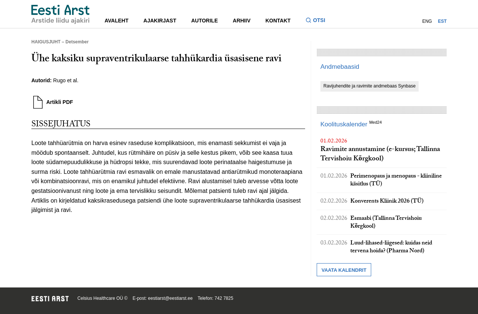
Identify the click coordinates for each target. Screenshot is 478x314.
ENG (427, 21)
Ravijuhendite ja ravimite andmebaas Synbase (369, 86)
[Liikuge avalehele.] (60, 14)
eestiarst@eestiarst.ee (170, 298)
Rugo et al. (65, 80)
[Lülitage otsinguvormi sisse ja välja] (318, 21)
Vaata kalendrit (344, 270)
